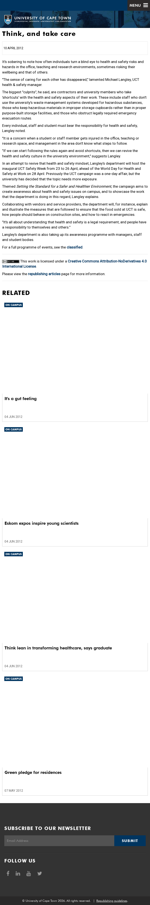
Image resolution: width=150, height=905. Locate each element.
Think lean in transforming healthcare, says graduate (58, 647)
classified (74, 247)
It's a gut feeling (21, 398)
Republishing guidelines (111, 900)
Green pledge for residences (33, 772)
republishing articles (44, 274)
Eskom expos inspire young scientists (42, 523)
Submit (130, 841)
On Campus (13, 305)
